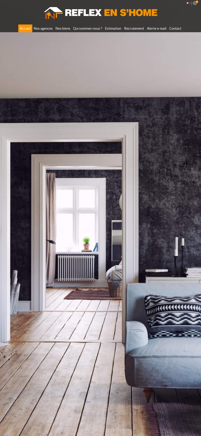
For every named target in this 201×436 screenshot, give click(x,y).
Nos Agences (43, 28)
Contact (175, 28)
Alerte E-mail (156, 28)
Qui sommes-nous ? (87, 28)
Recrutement (134, 28)
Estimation (113, 28)
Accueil (25, 28)
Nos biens (63, 28)
